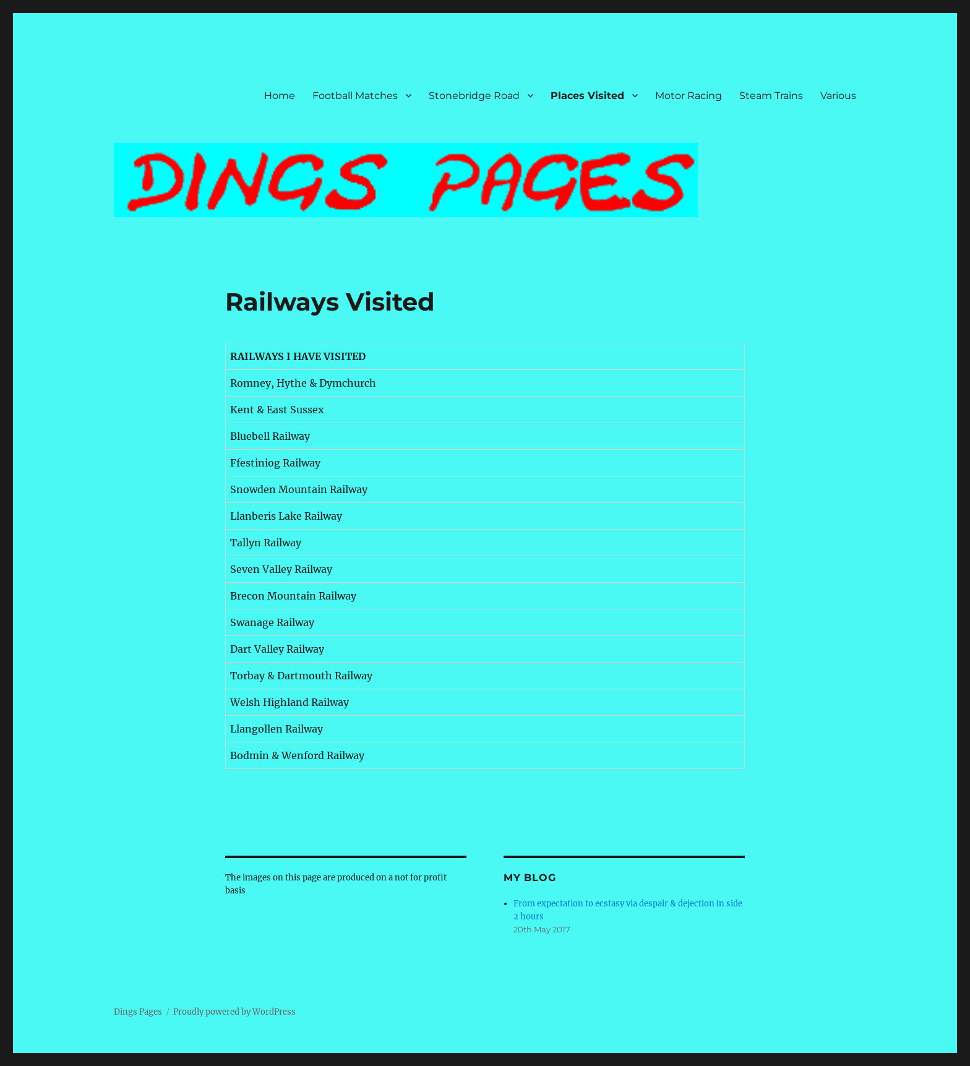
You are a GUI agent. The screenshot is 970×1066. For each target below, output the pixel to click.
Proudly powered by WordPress (234, 1012)
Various (838, 95)
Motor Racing (688, 95)
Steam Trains (771, 95)
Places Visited (587, 95)
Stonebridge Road (474, 95)
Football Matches (355, 95)
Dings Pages (138, 1012)
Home (279, 95)
